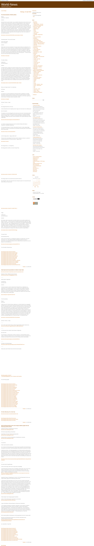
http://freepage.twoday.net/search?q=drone (8, 389)
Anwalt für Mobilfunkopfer (37, 165)
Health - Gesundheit (37, 55)
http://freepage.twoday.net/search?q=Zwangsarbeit (9, 532)
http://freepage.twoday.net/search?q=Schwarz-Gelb (9, 540)
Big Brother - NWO (37, 27)
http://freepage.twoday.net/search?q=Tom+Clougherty (9, 261)
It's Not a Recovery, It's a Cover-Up (8, 411)
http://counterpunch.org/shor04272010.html (8, 294)
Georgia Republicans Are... (37, 137)
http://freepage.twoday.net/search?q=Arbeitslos (8, 529)
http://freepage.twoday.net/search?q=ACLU (8, 386)
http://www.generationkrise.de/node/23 (7, 512)
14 (35, 182)
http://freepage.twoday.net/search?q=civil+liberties (9, 391)
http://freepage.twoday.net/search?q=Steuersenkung (9, 534)
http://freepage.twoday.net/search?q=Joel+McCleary (9, 403)
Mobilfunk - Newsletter (37, 71)
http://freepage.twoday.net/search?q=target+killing (9, 399)
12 (33, 182)
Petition (35, 80)
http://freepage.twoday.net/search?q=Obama (8, 251)
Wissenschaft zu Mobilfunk (38, 92)
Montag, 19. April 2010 (25, 11)
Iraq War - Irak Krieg (37, 58)
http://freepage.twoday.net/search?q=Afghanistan (9, 387)
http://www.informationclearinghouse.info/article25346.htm (10, 339)
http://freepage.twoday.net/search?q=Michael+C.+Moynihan (10, 260)
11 (39, 181)
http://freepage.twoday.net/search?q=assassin (8, 400)
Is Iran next (35, 61)
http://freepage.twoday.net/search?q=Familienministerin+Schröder (11, 539)
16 (37, 182)
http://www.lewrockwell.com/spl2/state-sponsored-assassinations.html (12, 271)
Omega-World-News (37, 78)
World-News (9, 4)
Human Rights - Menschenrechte (39, 56)
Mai (37, 186)
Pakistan (35, 79)
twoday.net (3, 0)
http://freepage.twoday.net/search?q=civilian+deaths (9, 401)
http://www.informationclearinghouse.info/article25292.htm (10, 119)
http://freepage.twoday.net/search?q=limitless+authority (10, 392)
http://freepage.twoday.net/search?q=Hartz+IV (8, 528)
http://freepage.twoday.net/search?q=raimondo (8, 263)
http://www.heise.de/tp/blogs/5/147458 (7, 435)
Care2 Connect (36, 32)
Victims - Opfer (36, 90)
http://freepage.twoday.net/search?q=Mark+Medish (9, 402)
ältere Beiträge (3, 545)
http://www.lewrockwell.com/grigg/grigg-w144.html (9, 275)
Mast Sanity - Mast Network (38, 65)
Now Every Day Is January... (37, 145)
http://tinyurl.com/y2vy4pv (5, 55)
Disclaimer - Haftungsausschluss (39, 43)
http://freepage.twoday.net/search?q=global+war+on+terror (10, 390)
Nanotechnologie (36, 72)
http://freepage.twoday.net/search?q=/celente (8, 420)
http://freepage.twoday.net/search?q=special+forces (9, 393)
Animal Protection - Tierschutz (38, 24)
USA (34, 87)
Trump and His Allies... (36, 105)
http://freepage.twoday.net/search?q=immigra (8, 259)
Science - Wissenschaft (37, 85)
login (34, 16)
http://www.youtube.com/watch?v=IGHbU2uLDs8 (9, 174)
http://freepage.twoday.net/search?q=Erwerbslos (9, 530)
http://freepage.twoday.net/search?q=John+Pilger (9, 406)
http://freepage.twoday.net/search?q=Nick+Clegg (9, 257)
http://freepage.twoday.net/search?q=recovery (8, 418)
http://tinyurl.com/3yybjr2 (5, 99)
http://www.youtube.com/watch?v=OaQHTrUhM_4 (9, 208)
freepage (7, 0)
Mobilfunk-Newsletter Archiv (37, 163)
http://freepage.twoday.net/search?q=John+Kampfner (9, 262)
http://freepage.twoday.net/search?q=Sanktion (8, 533)
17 (38, 182)
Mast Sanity (35, 169)
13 (34, 182)
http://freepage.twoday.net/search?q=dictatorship (9, 258)
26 (33, 185)
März (35, 186)
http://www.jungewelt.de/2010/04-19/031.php (8, 500)
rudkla (24, 266)
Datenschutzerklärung (37, 40)
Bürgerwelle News (36, 157)
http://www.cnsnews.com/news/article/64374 (8, 131)
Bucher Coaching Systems (37, 156)
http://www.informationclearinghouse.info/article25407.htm (10, 244)
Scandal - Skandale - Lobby (38, 84)
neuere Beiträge (3, 10)
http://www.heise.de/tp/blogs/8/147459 (7, 429)
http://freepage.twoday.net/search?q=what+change (9, 252)
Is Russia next (36, 63)
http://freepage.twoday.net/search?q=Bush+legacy (9, 253)
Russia (35, 83)
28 (35, 185)
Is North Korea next (37, 62)
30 (37, 185)
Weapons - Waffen (37, 91)
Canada (35, 31)
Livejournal (35, 64)
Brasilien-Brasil (36, 28)
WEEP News (35, 170)
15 (36, 182)
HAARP (35, 54)
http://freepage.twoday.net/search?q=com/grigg (8, 405)
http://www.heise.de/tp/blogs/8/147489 (7, 438)
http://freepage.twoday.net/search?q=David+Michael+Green (10, 264)
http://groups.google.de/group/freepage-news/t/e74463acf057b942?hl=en (13, 344)
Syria (34, 86)
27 (34, 185)
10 (38, 181)
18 (39, 182)
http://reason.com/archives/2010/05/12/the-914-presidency (10, 317)
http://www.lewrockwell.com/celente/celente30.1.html (9, 413)
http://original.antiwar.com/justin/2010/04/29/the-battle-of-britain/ (11, 82)
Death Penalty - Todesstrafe (38, 41)
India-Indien (35, 57)
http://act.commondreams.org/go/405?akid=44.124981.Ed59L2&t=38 (12, 326)
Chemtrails (35, 33)
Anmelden (84, 0)
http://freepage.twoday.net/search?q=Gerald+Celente (9, 419)
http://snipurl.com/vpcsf (5, 141)
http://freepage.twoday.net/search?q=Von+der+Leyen (9, 538)
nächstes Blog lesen (89, 0)
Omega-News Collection (37, 77)
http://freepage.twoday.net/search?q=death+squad (9, 394)
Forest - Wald (36, 48)
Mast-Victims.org (35, 168)
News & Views (36, 73)
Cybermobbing (36, 39)
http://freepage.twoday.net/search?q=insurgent (8, 395)
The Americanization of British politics (8, 14)
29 (36, 185)
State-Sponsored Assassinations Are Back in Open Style (12, 269)
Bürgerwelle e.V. (35, 158)
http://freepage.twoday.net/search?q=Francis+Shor (9, 404)
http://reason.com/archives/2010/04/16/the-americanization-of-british (12, 35)
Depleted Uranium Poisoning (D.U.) (39, 42)
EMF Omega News (36, 164)
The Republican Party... (37, 117)
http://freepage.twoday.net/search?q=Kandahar (8, 388)
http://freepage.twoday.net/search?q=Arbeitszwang (9, 531)
